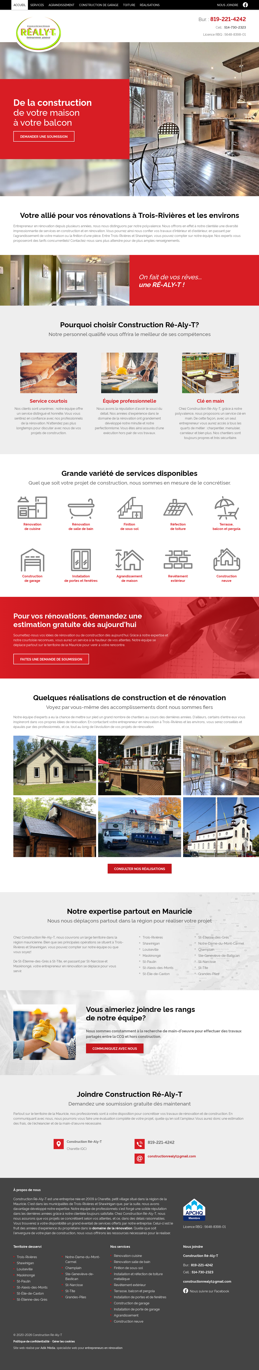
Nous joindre (227, 5)
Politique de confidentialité (31, 1341)
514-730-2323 (235, 27)
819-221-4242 (228, 18)
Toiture (129, 5)
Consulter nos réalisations (139, 868)
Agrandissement (61, 5)
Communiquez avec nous (114, 1048)
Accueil (20, 5)
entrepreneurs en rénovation (103, 1348)
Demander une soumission (44, 136)
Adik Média (47, 1348)
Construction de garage (98, 5)
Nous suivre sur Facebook (206, 1291)
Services (37, 5)
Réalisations (150, 5)
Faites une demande (51, 659)
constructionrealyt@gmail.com (172, 1156)
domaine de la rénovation (112, 1228)
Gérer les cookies (63, 1341)
